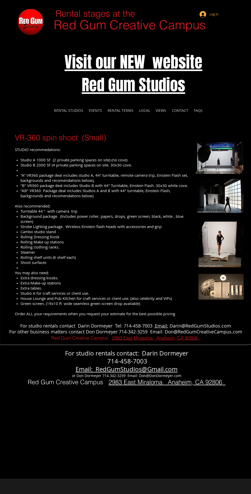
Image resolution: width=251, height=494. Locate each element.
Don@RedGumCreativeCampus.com (203, 332)
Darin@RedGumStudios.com (200, 326)
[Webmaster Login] (226, 7)
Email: (161, 326)
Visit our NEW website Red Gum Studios (133, 73)
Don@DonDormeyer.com (160, 375)
